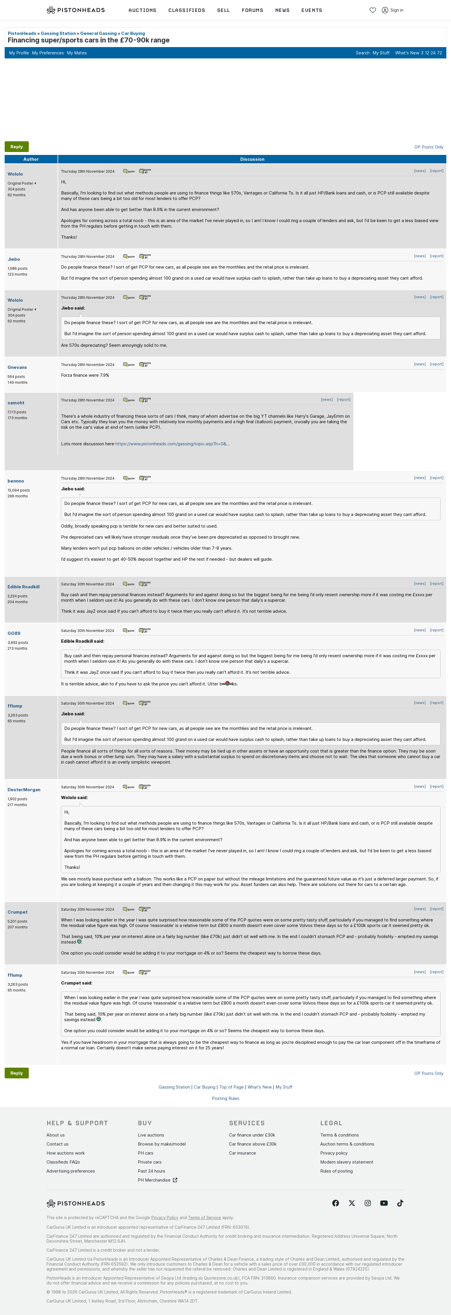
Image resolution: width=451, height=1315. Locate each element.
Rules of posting (336, 1171)
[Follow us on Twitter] (352, 1203)
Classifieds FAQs (63, 1162)
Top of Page (231, 1087)
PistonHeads (22, 33)
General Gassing (98, 33)
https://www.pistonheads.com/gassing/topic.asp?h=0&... (172, 443)
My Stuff (381, 53)
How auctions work (65, 1153)
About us (55, 1135)
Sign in (392, 10)
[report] (436, 171)
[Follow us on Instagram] (368, 1203)
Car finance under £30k (252, 1135)
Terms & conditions (339, 1135)
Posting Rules (225, 1098)
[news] (420, 171)
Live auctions (151, 1135)
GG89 (14, 633)
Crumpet (18, 912)
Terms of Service (204, 1217)
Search (363, 53)
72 (439, 53)
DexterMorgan (24, 789)
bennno (16, 481)
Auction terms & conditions (347, 1144)
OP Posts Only (428, 147)
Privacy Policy (164, 1217)
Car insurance (242, 1153)
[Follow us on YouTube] (384, 1203)
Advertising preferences (70, 1171)
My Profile (19, 53)
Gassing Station (58, 33)
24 (433, 53)
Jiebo (14, 259)
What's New (407, 53)
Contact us (57, 1144)
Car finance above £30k (253, 1144)
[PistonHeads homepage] (75, 10)
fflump (15, 706)
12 (427, 53)
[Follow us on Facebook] (335, 1203)
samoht (16, 402)
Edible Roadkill (24, 586)
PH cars (145, 1153)
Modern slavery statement (346, 1162)
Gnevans (17, 367)
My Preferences (48, 53)
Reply (16, 146)
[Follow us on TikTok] (400, 1203)
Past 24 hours (151, 1171)
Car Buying (133, 33)
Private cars (150, 1162)
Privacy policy (334, 1153)
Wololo (15, 174)
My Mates (77, 53)
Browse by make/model (162, 1144)
